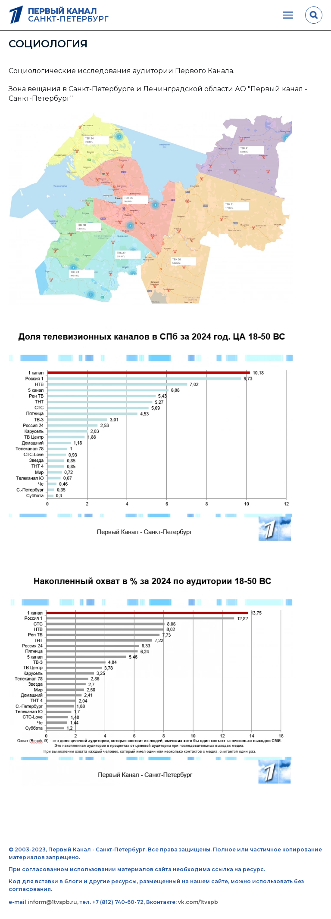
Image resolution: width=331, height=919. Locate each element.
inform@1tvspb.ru (52, 902)
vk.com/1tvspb (198, 902)
